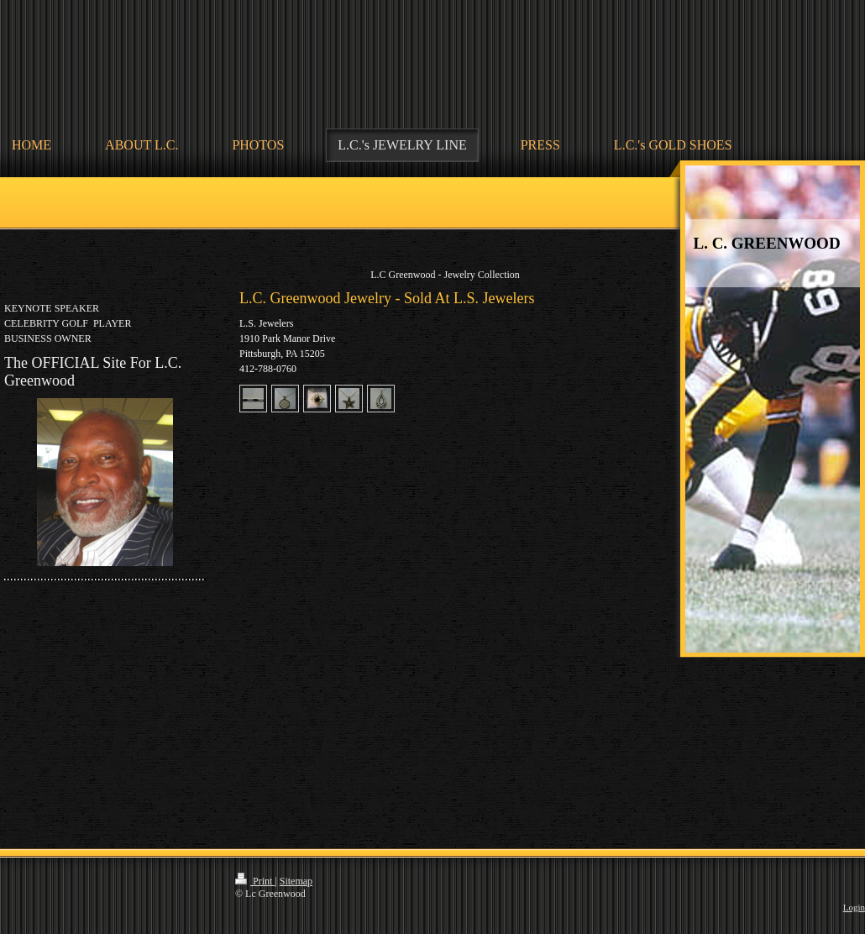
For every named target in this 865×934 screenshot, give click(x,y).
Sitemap (296, 881)
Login (854, 907)
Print (255, 881)
